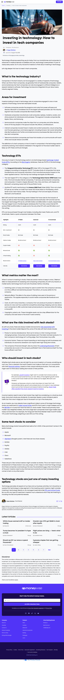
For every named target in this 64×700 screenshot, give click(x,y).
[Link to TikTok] (32, 613)
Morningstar (26, 162)
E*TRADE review (22, 260)
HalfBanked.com (46, 627)
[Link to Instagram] (25, 613)
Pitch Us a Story (5, 632)
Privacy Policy (49, 608)
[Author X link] (59, 501)
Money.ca (45, 622)
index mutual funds (25, 405)
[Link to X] (35, 613)
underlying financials (47, 346)
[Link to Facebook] (29, 613)
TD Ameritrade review (54, 260)
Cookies (15, 649)
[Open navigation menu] (2, 2)
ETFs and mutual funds (52, 490)
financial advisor (14, 366)
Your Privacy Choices (32, 660)
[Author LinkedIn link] (61, 501)
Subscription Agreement (39, 608)
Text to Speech (50, 649)
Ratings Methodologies (6, 635)
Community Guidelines (32, 652)
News (24, 622)
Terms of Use (30, 608)
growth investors (24, 375)
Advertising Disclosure (40, 649)
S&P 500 (7, 407)
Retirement (25, 627)
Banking (24, 632)
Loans (24, 637)
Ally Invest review (38, 260)
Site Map (56, 649)
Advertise (4, 625)
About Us (4, 622)
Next (50, 549)
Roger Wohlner (11, 50)
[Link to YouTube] (38, 613)
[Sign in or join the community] (59, 2)
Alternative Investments (27, 630)
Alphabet (8, 439)
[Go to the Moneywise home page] (9, 2)
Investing (24, 625)
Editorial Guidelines (6, 630)
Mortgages (25, 635)
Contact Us (4, 627)
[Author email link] (57, 501)
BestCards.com (46, 625)
